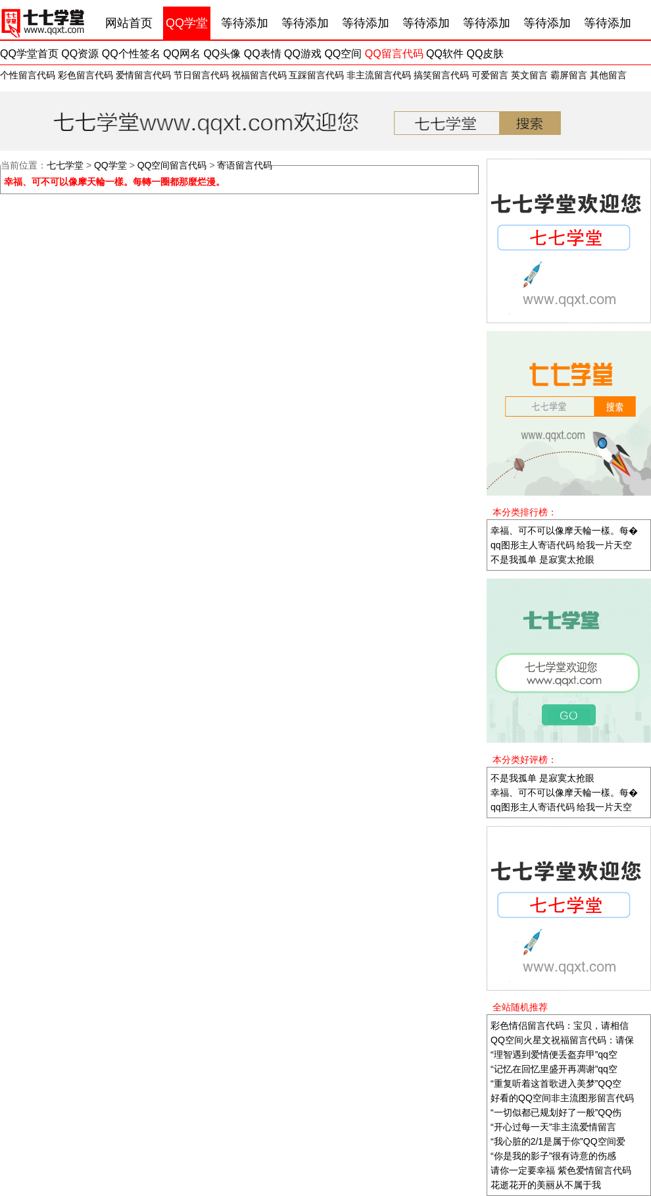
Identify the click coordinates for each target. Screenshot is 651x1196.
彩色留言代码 (85, 75)
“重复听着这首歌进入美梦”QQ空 (556, 1083)
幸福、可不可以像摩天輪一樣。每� (564, 530)
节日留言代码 (201, 75)
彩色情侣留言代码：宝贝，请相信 (560, 1025)
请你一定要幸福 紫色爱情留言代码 (561, 1170)
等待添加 (244, 23)
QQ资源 (80, 53)
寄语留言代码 (244, 165)
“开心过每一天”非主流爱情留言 (553, 1127)
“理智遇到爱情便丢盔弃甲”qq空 (554, 1054)
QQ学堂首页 (29, 53)
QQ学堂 (187, 23)
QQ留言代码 (394, 53)
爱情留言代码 (143, 75)
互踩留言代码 (316, 75)
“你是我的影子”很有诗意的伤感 (553, 1156)
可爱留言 (489, 75)
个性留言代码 (27, 75)
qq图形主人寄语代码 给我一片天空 (561, 545)
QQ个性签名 (131, 53)
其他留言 (608, 75)
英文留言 (529, 75)
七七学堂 (65, 165)
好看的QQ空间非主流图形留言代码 (562, 1098)
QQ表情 (262, 53)
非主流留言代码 (379, 75)
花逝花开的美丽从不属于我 (546, 1185)
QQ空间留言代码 (172, 165)
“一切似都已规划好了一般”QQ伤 (556, 1112)
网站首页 (129, 23)
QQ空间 (343, 53)
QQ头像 (222, 53)
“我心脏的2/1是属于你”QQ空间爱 (558, 1141)
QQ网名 (182, 53)
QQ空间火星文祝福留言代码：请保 (562, 1040)
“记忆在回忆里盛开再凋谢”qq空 (554, 1069)
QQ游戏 (303, 53)
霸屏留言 (568, 75)
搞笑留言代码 (441, 75)
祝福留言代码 (259, 75)
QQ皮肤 (485, 53)
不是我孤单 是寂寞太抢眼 (542, 559)
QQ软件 (445, 53)
